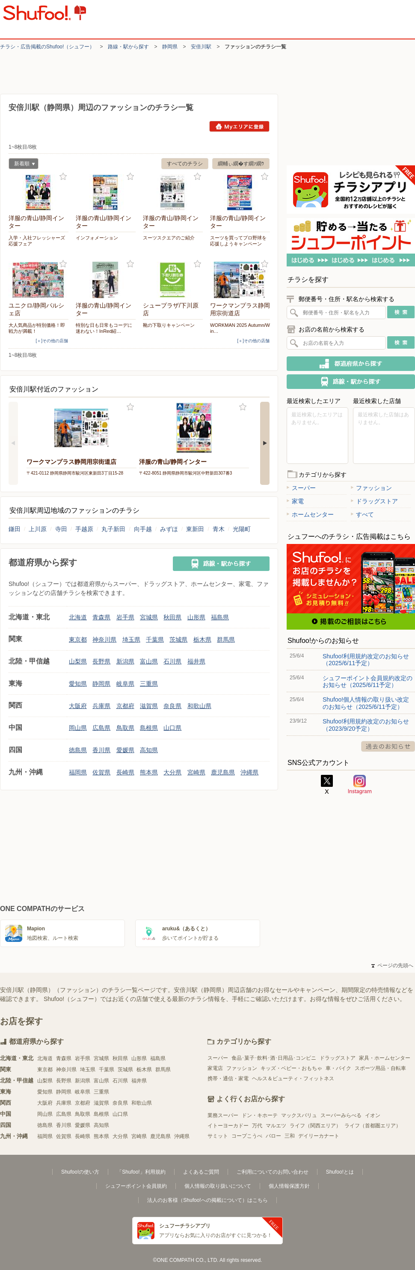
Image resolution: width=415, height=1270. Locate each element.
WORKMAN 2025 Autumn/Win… (240, 328)
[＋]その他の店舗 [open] (52, 340)
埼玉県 (131, 639)
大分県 (172, 772)
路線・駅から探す (128, 47)
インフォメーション (97, 237)
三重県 (149, 683)
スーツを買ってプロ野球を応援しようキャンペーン (238, 240)
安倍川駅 (201, 47)
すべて (362, 514)
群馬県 (226, 639)
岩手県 (125, 617)
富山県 (149, 661)
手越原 (84, 529)
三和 (290, 1136)
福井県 (196, 661)
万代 (257, 1126)
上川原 (38, 529)
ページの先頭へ (392, 965)
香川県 (101, 750)
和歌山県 (199, 705)
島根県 (149, 727)
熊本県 (149, 772)
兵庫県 (101, 705)
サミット (218, 1136)
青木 (219, 529)
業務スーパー (223, 1115)
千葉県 (155, 639)
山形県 (196, 617)
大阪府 (78, 705)
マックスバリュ (299, 1115)
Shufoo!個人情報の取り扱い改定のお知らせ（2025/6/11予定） (366, 703)
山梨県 (78, 661)
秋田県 (172, 617)
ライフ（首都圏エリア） (372, 1126)
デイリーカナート (318, 1136)
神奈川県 (104, 639)
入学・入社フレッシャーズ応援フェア (37, 240)
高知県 (149, 750)
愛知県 (78, 683)
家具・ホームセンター (384, 1058)
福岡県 (78, 772)
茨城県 (178, 639)
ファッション (371, 487)
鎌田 (15, 529)
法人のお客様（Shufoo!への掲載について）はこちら (207, 1200)
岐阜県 (125, 683)
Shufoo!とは (340, 1172)
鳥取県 (125, 727)
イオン (372, 1115)
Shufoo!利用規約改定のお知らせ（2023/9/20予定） (366, 725)
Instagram (360, 785)
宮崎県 (196, 772)
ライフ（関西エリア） (315, 1126)
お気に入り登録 (63, 176)
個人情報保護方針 (289, 1186)
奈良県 (172, 705)
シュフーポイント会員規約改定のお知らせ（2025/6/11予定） (367, 681)
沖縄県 (249, 772)
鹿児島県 (223, 772)
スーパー (301, 487)
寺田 (61, 529)
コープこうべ (246, 1136)
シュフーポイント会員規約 (136, 1186)
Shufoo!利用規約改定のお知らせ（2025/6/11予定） (366, 659)
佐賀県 (101, 772)
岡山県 (78, 727)
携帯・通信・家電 (228, 1079)
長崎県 (125, 772)
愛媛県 (125, 750)
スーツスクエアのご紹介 (169, 237)
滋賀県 (149, 705)
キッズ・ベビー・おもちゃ (291, 1068)
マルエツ (276, 1126)
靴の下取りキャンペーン (169, 325)
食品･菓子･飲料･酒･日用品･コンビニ (273, 1058)
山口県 (172, 727)
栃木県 (202, 639)
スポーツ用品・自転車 (380, 1068)
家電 (295, 501)
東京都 (78, 639)
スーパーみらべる (341, 1115)
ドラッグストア (374, 501)
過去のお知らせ (388, 746)
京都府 (125, 705)
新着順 (22, 165)
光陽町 (242, 529)
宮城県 (149, 617)
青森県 (101, 617)
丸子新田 (113, 529)
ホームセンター (310, 514)
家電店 (215, 1068)
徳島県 (78, 750)
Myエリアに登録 (239, 126)
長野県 (101, 661)
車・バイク (338, 1068)
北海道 (78, 617)
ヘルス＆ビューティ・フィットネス (293, 1079)
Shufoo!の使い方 (80, 1172)
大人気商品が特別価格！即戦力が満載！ (37, 328)
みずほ (169, 529)
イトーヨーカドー (228, 1126)
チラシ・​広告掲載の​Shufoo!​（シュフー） (47, 47)
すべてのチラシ (185, 164)
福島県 (220, 617)
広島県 (101, 727)
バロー (273, 1136)
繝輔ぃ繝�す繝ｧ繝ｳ (241, 164)
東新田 (195, 529)
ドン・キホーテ (260, 1115)
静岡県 (170, 47)
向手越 (143, 529)
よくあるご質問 (201, 1172)
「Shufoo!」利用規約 (141, 1172)
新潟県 (125, 661)
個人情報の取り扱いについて (217, 1186)
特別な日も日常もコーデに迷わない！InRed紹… (104, 328)
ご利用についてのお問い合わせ (272, 1172)
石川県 (172, 661)
